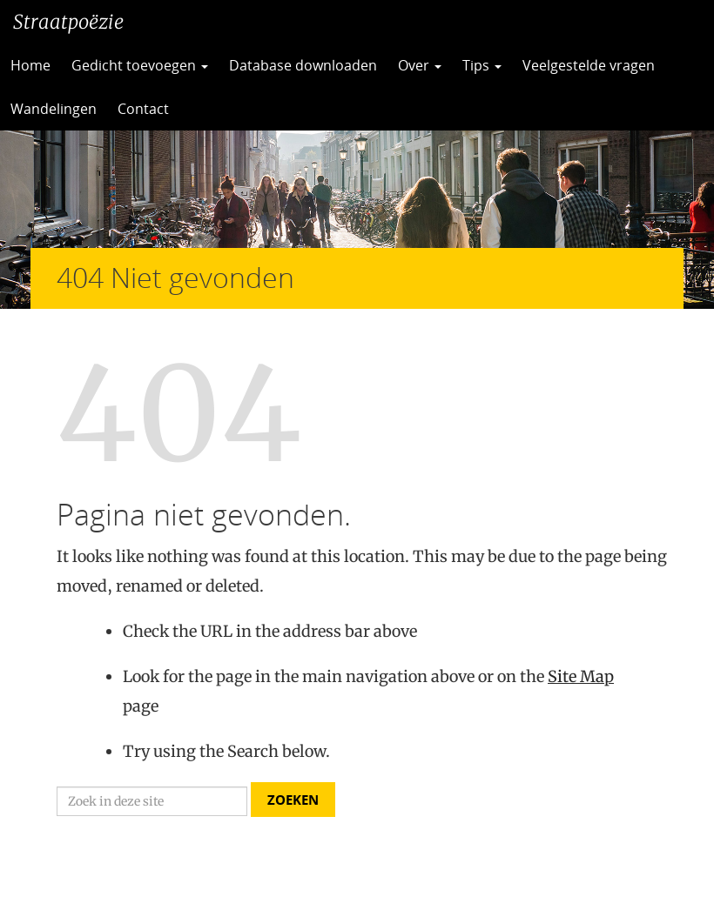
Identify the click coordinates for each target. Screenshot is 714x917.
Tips (482, 65)
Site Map (581, 676)
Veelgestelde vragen (588, 65)
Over (419, 65)
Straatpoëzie (68, 22)
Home (30, 65)
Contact (143, 108)
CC (222, 109)
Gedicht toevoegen (139, 65)
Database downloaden (303, 65)
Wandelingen (53, 108)
